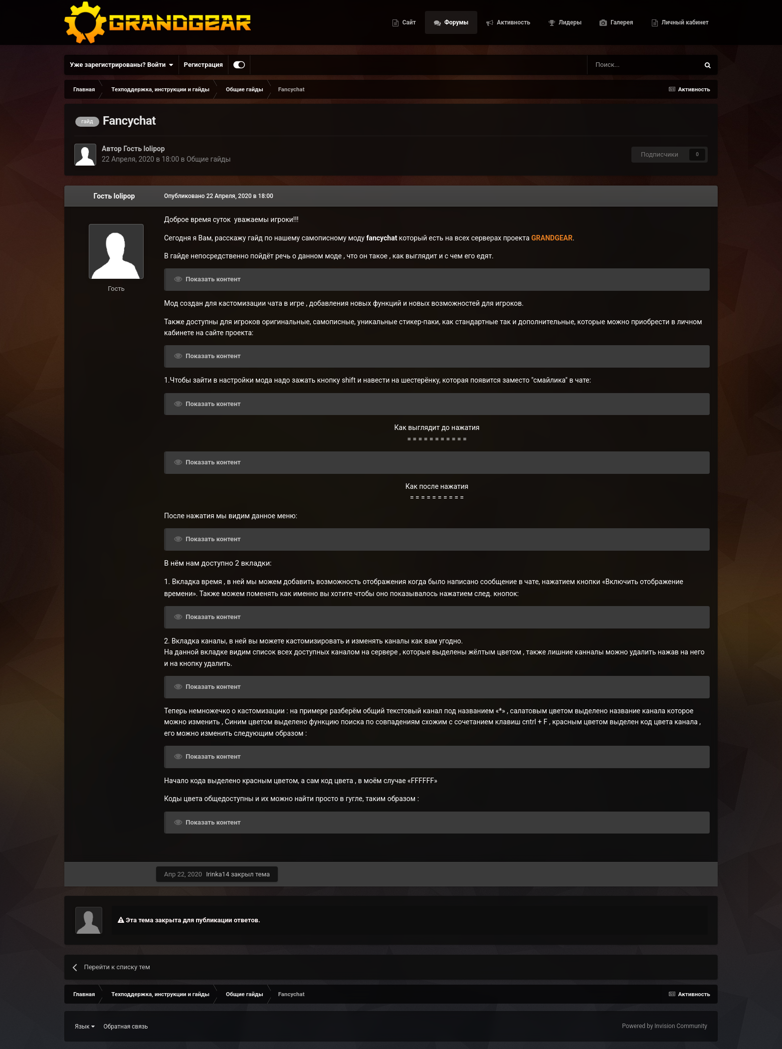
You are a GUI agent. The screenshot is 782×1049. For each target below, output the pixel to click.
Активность (512, 24)
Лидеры (569, 24)
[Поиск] (620, 64)
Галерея (621, 24)
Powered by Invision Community (664, 1026)
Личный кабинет (684, 24)
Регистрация (203, 64)
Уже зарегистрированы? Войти (122, 64)
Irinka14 (217, 874)
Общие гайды (209, 159)
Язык (85, 1026)
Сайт (408, 24)
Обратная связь (126, 1026)
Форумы (455, 24)
